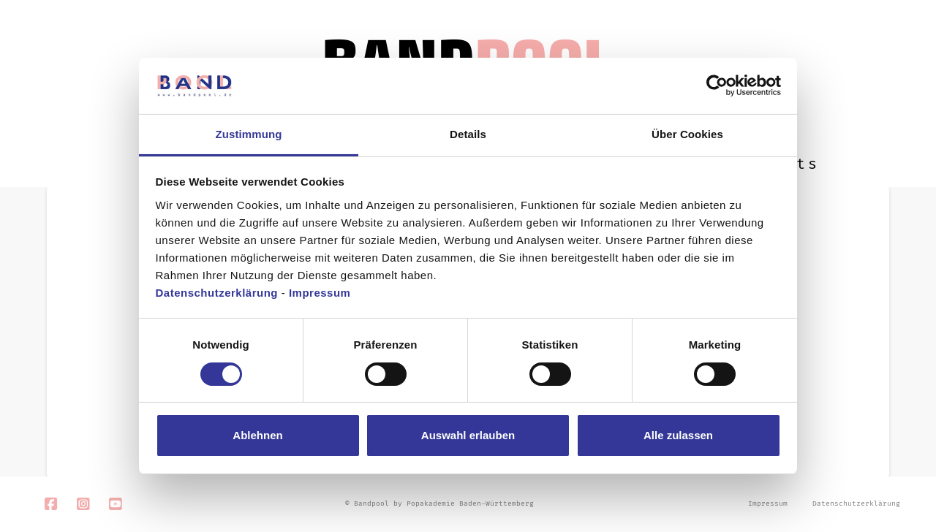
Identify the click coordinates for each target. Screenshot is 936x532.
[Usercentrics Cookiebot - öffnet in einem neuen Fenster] (717, 85)
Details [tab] (468, 134)
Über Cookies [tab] (687, 134)
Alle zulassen (678, 435)
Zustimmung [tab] (249, 134)
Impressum (320, 292)
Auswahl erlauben (468, 435)
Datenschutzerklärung (217, 292)
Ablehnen (257, 435)
